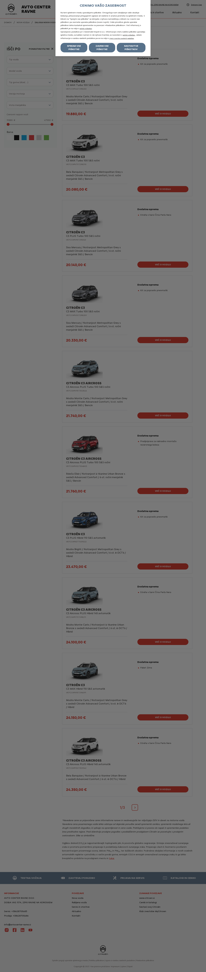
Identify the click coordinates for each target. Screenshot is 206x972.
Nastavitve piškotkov (131, 48)
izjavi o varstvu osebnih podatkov (121, 38)
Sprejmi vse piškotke (74, 48)
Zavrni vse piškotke (102, 48)
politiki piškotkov (86, 29)
